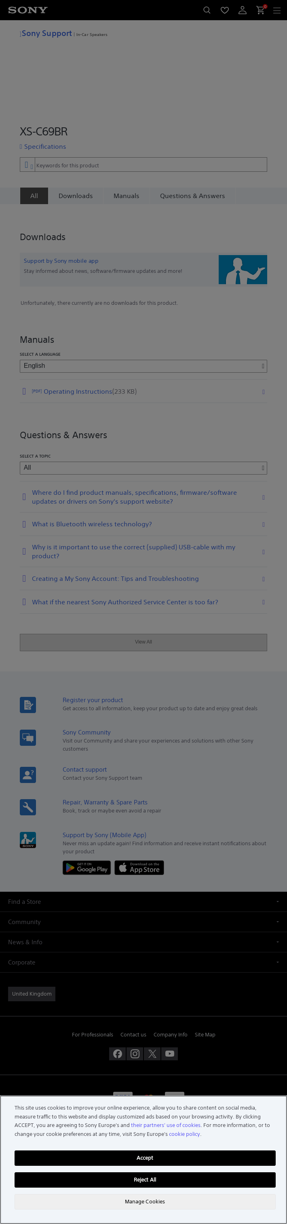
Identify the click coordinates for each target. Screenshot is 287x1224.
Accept (145, 1157)
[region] (143, 1159)
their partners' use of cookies (165, 1125)
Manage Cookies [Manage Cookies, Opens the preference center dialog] (145, 1201)
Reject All (145, 1179)
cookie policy (184, 1134)
